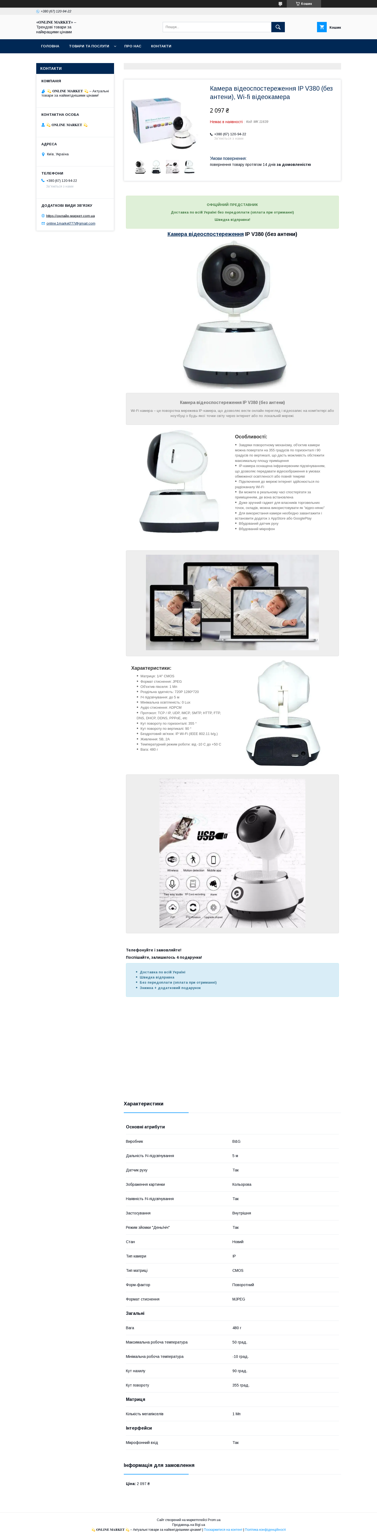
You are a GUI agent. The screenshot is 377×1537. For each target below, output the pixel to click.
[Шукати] (278, 27)
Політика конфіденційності (265, 1530)
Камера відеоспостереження (206, 234)
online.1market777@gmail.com (70, 223)
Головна (50, 46)
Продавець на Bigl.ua (188, 1525)
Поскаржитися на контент (223, 1530)
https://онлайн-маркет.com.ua (70, 216)
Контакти (161, 46)
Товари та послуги (89, 46)
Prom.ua (214, 1520)
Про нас (132, 46)
